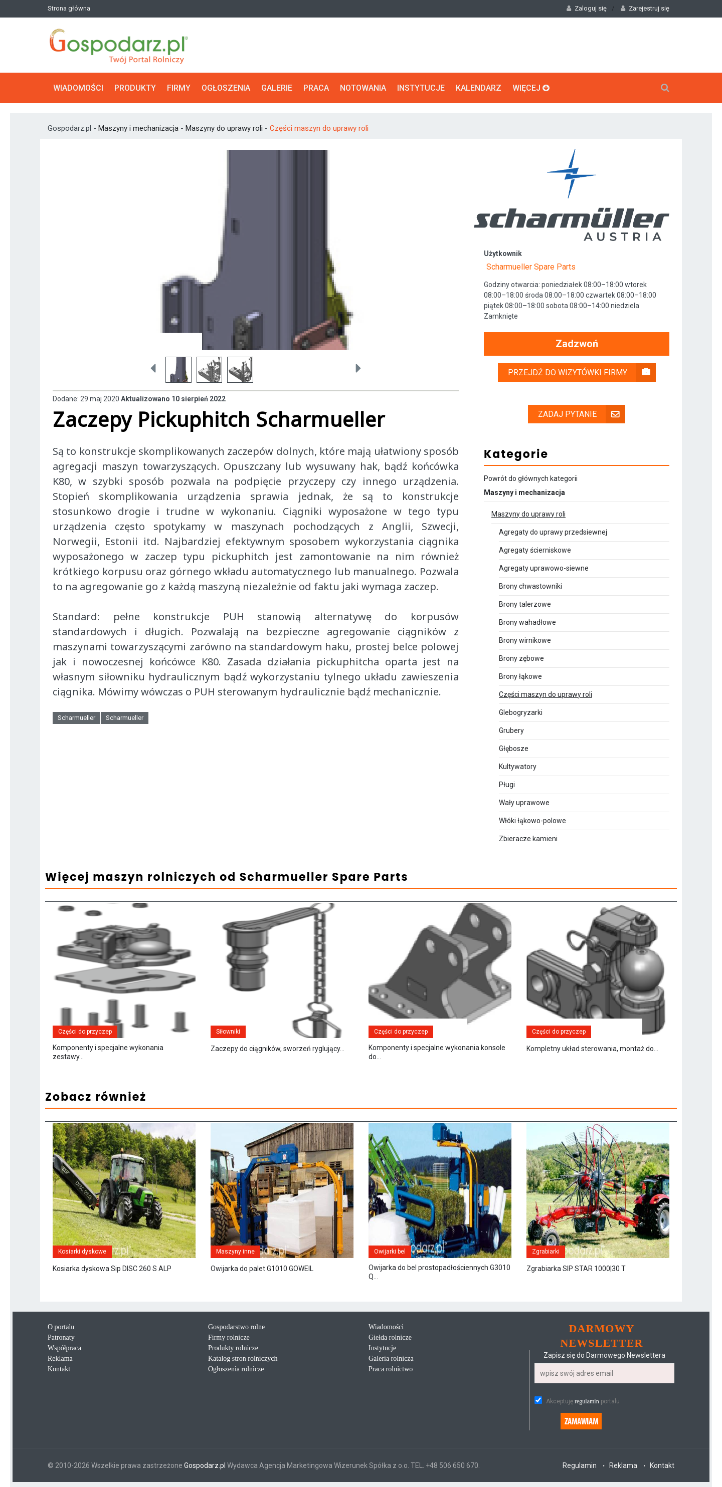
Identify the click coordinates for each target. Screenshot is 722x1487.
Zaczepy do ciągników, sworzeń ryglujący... (277, 1049)
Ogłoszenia (226, 88)
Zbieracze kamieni (528, 839)
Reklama (60, 1358)
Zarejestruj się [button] (645, 8)
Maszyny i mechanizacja (139, 128)
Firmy (179, 88)
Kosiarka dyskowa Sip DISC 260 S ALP (112, 1269)
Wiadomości (78, 88)
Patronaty (61, 1337)
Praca (316, 88)
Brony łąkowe (520, 676)
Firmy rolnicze (229, 1337)
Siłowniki (228, 1031)
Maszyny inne (235, 1251)
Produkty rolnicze (233, 1348)
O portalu (61, 1327)
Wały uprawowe (524, 803)
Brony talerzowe (525, 604)
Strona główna (69, 8)
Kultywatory (517, 767)
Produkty (135, 88)
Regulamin (580, 1465)
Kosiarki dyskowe (82, 1251)
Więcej (531, 88)
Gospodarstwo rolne (236, 1327)
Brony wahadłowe (527, 622)
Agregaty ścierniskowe (535, 550)
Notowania (363, 88)
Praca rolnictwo (391, 1369)
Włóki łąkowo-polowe (532, 821)
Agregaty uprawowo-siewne (544, 568)
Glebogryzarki (521, 712)
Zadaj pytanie (581, 414)
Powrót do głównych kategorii (531, 478)
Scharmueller (76, 717)
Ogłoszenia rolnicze (236, 1369)
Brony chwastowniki (530, 586)
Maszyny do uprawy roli (224, 128)
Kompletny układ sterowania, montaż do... (592, 1049)
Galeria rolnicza (391, 1358)
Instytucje (421, 88)
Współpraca (64, 1348)
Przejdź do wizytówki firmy (582, 372)
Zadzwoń (577, 344)
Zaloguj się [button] (587, 8)
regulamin (587, 1401)
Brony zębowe (521, 658)
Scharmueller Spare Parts (531, 267)
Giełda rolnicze (390, 1337)
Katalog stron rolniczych (242, 1358)
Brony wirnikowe (525, 640)
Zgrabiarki (546, 1251)
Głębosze (513, 749)
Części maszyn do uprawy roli (319, 128)
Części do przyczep (85, 1031)
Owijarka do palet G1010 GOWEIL (262, 1269)
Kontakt (59, 1369)
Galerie (276, 88)
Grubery (511, 730)
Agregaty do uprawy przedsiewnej (553, 532)
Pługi (507, 785)
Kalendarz (478, 88)
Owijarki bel (390, 1251)
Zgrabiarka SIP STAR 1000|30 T (576, 1269)
